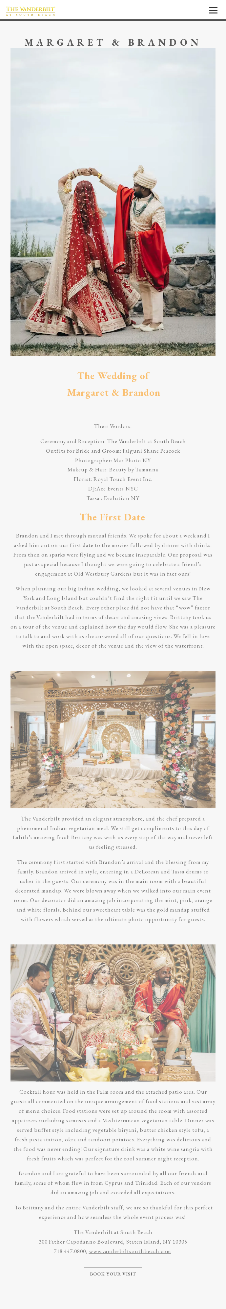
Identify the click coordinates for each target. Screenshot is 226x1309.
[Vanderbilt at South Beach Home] (30, 10)
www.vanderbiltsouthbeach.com (130, 1251)
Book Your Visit (113, 1274)
